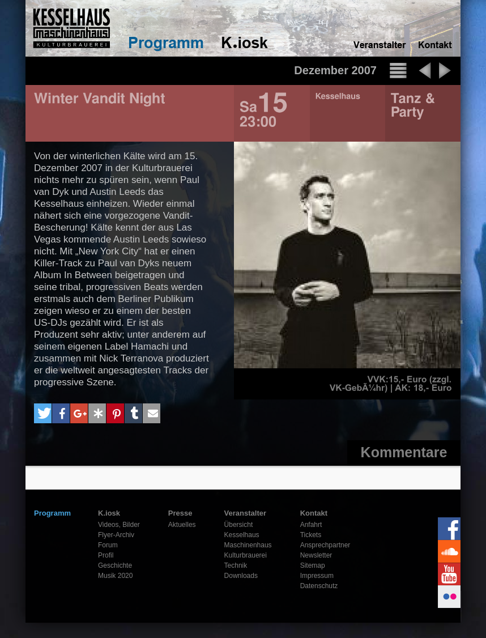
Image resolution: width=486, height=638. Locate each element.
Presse (180, 513)
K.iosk (109, 513)
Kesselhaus (241, 535)
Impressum (317, 576)
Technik (236, 565)
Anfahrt (311, 525)
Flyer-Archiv (116, 535)
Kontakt (313, 513)
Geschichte (115, 565)
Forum (108, 545)
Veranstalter (245, 513)
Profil (105, 555)
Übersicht (238, 525)
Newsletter (316, 555)
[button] (43, 413)
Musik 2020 (115, 576)
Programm (52, 513)
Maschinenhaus (248, 545)
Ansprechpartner (325, 545)
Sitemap (312, 565)
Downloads (241, 576)
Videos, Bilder (119, 525)
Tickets (311, 535)
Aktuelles (182, 525)
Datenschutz (319, 586)
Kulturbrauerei (245, 555)
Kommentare (404, 452)
